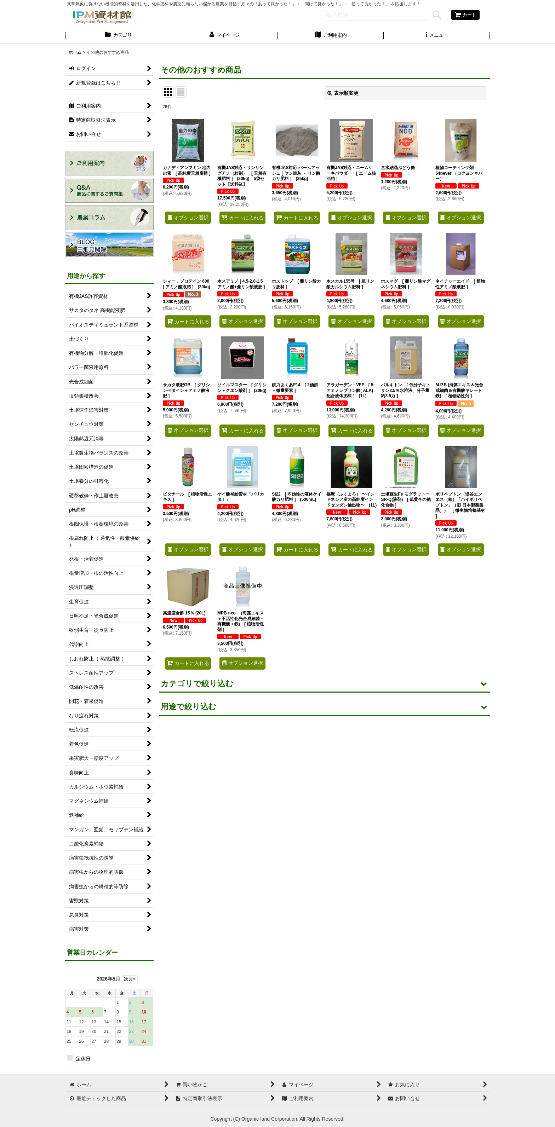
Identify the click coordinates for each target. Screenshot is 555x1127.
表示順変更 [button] (343, 93)
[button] (437, 36)
